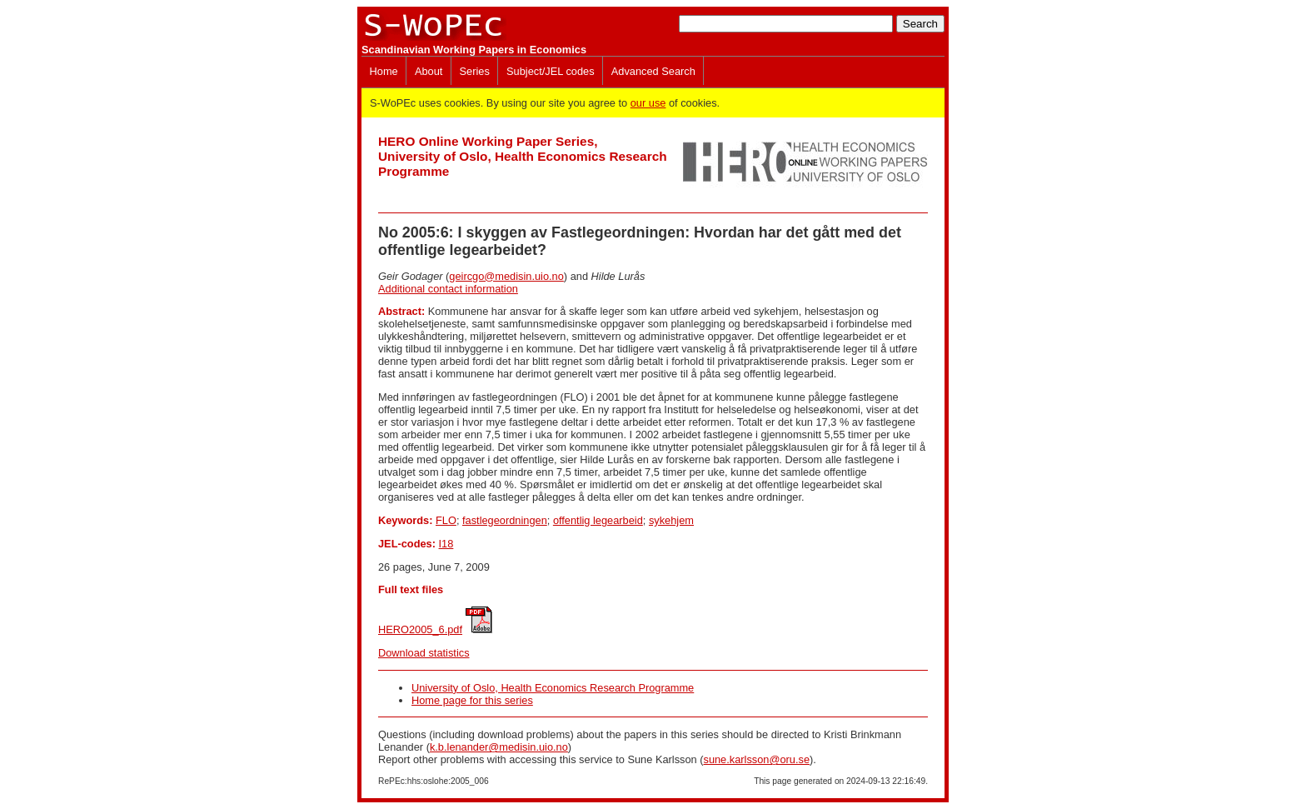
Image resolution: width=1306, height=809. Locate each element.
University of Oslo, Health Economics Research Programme (552, 688)
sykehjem (671, 520)
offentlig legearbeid (598, 520)
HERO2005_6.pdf (420, 629)
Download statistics (424, 653)
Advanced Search (653, 71)
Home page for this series (472, 700)
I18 (446, 543)
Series (475, 71)
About (428, 71)
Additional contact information (448, 288)
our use (648, 103)
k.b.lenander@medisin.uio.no (499, 747)
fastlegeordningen (504, 520)
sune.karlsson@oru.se (756, 759)
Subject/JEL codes (550, 71)
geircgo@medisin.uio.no (506, 276)
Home (384, 71)
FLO (446, 520)
